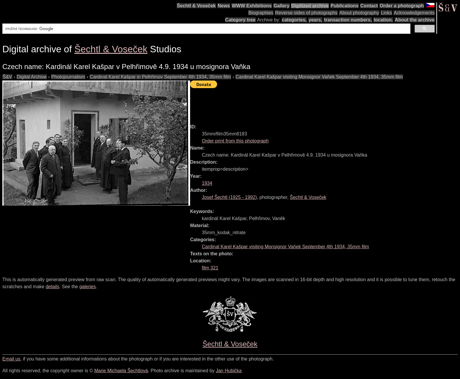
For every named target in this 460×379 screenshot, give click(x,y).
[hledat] (205, 28)
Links (386, 12)
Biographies (260, 12)
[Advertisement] (297, 103)
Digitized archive (310, 5)
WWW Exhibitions (252, 5)
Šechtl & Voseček (196, 5)
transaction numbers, (348, 19)
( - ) (229, 197)
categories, (294, 19)
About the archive (414, 19)
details (52, 286)
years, (315, 19)
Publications (344, 5)
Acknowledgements (414, 12)
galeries (87, 286)
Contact (369, 5)
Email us (11, 358)
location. (383, 19)
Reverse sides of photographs (306, 12)
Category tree (240, 19)
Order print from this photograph (235, 140)
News (224, 5)
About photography (359, 12)
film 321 (210, 267)
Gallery (281, 5)
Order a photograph (402, 5)
